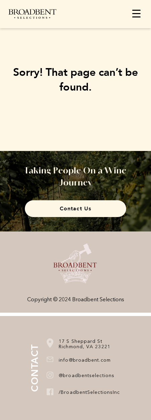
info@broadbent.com (85, 360)
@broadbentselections (86, 375)
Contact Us (75, 208)
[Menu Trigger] (136, 13)
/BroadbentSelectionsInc (89, 392)
